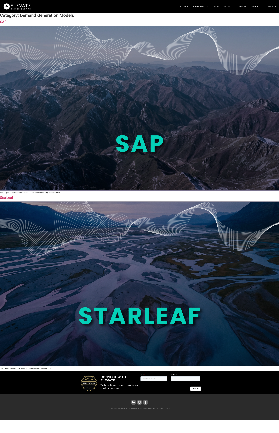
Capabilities (201, 6)
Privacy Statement (164, 410)
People (228, 6)
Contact (271, 6)
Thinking (241, 6)
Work (216, 6)
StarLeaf (6, 199)
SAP (3, 23)
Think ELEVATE (133, 410)
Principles (256, 6)
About (183, 6)
